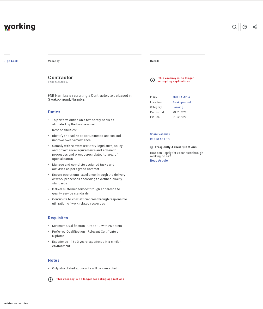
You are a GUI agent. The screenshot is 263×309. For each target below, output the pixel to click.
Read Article (159, 160)
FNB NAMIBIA (181, 97)
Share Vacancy (160, 134)
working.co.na (29, 27)
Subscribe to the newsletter (255, 27)
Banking (178, 107)
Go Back (12, 61)
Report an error (160, 139)
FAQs (244, 27)
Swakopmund (182, 102)
